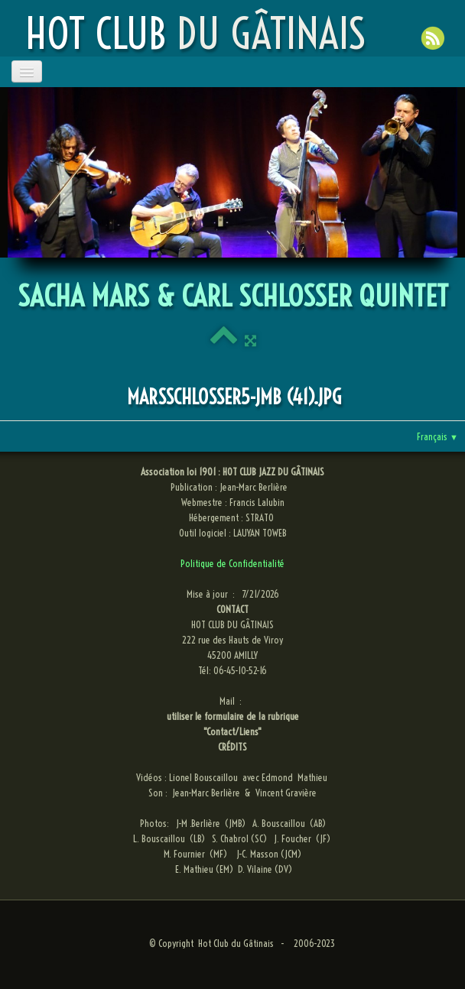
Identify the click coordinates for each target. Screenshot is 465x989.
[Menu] (26, 71)
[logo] (195, 33)
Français (437, 436)
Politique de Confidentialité (232, 563)
